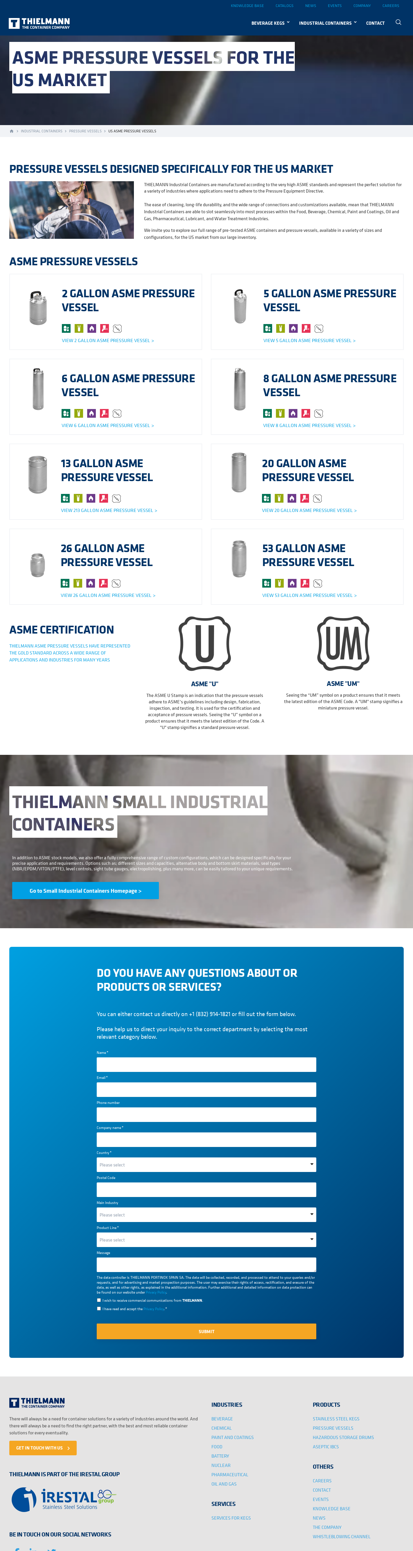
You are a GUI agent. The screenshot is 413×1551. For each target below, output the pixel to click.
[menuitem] (400, 22)
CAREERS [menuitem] (322, 1480)
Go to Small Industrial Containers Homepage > (85, 890)
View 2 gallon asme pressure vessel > (108, 340)
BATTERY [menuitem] (220, 1456)
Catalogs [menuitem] (285, 5)
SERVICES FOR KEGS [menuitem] (231, 1518)
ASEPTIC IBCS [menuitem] (326, 1446)
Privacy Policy (156, 1292)
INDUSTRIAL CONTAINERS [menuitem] (325, 23)
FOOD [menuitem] (216, 1446)
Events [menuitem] (335, 5)
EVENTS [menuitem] (321, 1499)
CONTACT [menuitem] (375, 23)
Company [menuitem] (362, 5)
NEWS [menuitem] (319, 1518)
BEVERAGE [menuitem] (222, 1418)
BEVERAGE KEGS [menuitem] (268, 23)
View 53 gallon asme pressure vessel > (309, 595)
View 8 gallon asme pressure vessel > (309, 425)
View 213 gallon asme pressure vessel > (109, 510)
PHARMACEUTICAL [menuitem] (229, 1474)
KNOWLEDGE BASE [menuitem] (332, 1508)
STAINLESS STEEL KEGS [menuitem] (336, 1418)
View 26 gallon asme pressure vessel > (108, 595)
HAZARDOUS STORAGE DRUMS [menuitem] (343, 1437)
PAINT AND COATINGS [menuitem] (232, 1437)
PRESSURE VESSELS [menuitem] (333, 1428)
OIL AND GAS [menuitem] (224, 1484)
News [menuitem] (310, 5)
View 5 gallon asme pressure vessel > (309, 340)
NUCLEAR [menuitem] (221, 1465)
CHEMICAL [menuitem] (221, 1428)
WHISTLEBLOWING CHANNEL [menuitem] (342, 1536)
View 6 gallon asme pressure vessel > (108, 425)
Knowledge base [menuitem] (247, 5)
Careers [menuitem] (391, 5)
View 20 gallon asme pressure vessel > (309, 510)
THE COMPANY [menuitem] (327, 1527)
